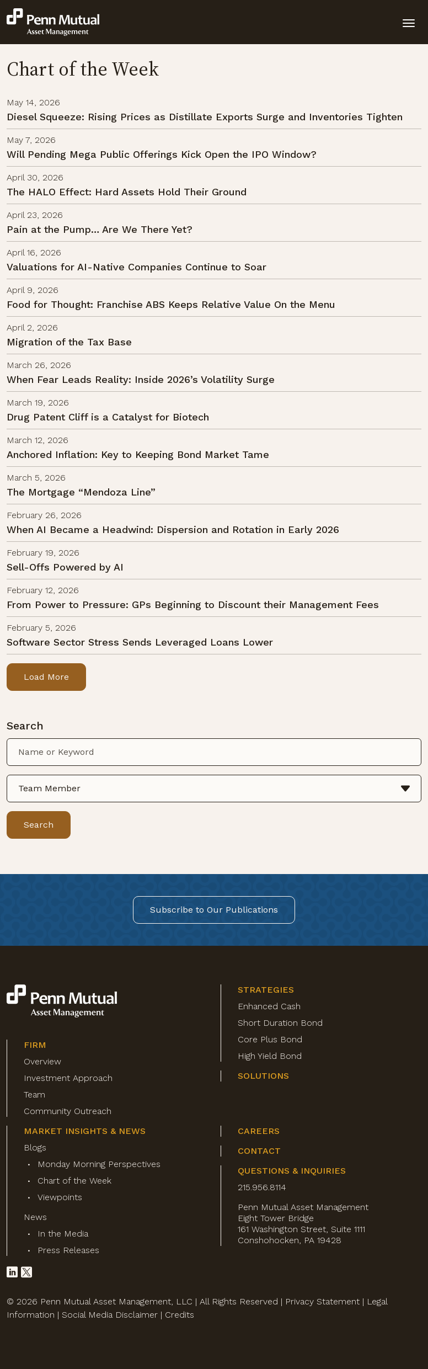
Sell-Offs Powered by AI (65, 567)
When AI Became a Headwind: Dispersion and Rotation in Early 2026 (173, 529)
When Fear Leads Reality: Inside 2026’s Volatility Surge (141, 379)
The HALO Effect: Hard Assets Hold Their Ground (127, 192)
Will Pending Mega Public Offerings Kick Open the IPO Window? (162, 154)
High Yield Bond (270, 1056)
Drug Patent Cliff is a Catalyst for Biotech (108, 417)
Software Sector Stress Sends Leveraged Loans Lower (140, 642)
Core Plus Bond (270, 1039)
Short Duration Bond (280, 1023)
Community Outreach (67, 1111)
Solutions (263, 1075)
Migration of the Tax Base (69, 342)
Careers (259, 1131)
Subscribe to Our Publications (214, 909)
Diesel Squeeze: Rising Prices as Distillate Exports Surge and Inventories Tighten (205, 116)
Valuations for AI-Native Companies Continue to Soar (136, 267)
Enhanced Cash (269, 1006)
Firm (35, 1045)
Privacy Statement (322, 1301)
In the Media (63, 1233)
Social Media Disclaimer (110, 1314)
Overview (42, 1061)
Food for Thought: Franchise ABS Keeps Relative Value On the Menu (171, 304)
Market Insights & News (85, 1131)
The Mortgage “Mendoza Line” (81, 492)
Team (34, 1094)
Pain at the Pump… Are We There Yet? (99, 229)
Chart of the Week (74, 1180)
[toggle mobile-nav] (408, 22)
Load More (46, 677)
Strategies (266, 989)
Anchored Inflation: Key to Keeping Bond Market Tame (138, 454)
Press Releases (68, 1250)
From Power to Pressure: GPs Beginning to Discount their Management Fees (193, 604)
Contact (259, 1151)
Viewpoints (60, 1197)
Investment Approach (68, 1078)
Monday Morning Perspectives (99, 1164)
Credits (179, 1314)
